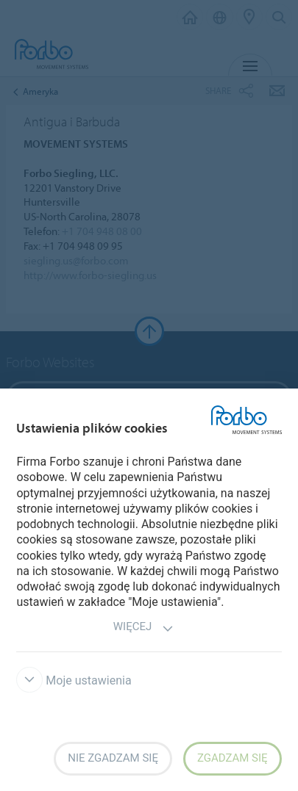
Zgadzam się (232, 758)
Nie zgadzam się (113, 758)
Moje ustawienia (73, 680)
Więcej (143, 628)
